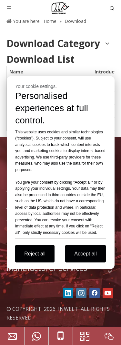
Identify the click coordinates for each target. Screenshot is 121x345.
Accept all (85, 253)
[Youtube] (108, 293)
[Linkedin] (68, 293)
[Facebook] (94, 293)
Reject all (34, 253)
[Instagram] (81, 293)
